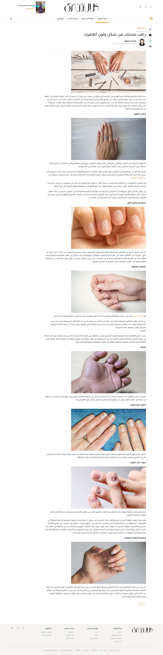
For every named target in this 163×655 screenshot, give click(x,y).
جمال (96, 635)
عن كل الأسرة (114, 650)
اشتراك (94, 650)
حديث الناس (72, 19)
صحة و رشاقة (141, 28)
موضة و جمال (88, 19)
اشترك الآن (30, 9)
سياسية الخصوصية (51, 650)
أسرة (120, 632)
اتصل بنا (86, 650)
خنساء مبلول (130, 41)
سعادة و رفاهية (116, 639)
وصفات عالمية (46, 632)
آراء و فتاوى (70, 639)
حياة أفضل (102, 19)
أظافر (141, 604)
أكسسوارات (93, 639)
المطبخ (60, 19)
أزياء (96, 632)
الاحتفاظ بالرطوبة (138, 178)
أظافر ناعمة (138, 316)
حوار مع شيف (46, 635)
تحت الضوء (70, 635)
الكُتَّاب (78, 650)
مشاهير (71, 632)
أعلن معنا (103, 650)
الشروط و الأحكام (67, 650)
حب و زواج (118, 642)
